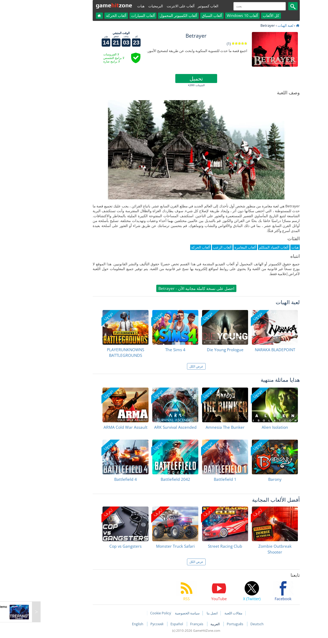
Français (165, 624)
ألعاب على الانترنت (148, 6)
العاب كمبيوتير (175, 6)
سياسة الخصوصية (155, 613)
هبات (108, 6)
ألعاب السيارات (111, 15)
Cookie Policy (128, 613)
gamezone (82, 5)
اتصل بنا (179, 613)
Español (145, 624)
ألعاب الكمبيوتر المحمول (146, 15)
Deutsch (224, 624)
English (106, 624)
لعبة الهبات (253, 25)
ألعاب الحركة (84, 15)
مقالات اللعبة (201, 613)
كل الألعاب (239, 15)
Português (203, 624)
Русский (125, 624)
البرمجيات (123, 6)
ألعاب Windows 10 (210, 15)
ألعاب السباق (180, 15)
